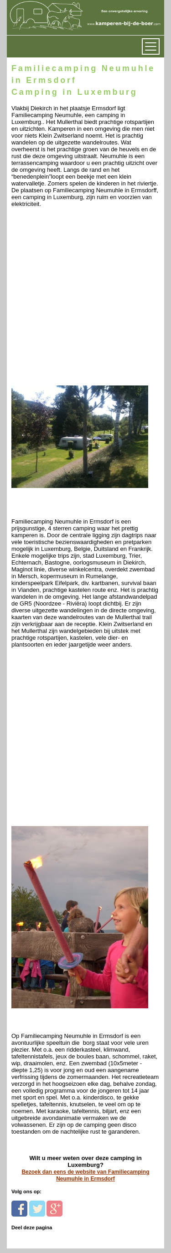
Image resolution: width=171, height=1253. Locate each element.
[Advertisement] (85, 298)
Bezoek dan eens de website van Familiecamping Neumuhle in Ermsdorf (85, 1175)
